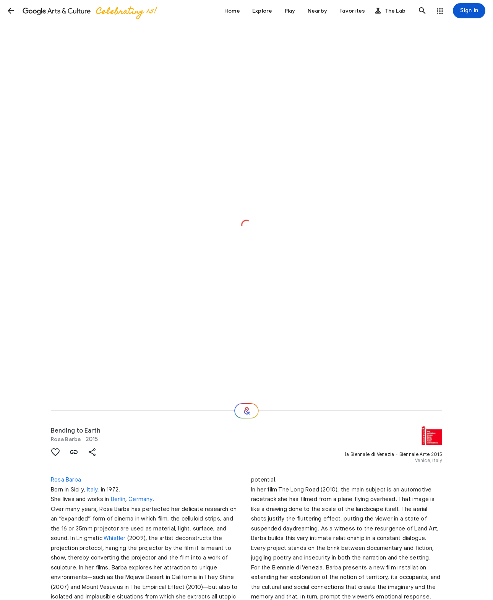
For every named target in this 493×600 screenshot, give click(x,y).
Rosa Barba (66, 439)
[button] (11, 11)
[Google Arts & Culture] (89, 10)
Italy (92, 489)
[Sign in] (469, 10)
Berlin (118, 499)
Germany (140, 499)
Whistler (115, 538)
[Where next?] (246, 410)
